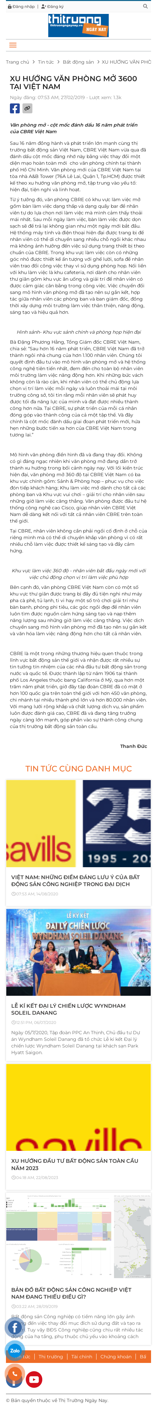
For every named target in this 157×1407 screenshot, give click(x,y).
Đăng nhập (21, 7)
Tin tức (46, 62)
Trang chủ (17, 62)
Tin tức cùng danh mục (78, 768)
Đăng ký (52, 7)
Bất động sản (78, 62)
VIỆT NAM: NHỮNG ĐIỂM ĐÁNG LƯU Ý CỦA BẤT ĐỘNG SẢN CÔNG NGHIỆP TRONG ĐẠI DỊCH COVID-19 (75, 884)
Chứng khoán (116, 1357)
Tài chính (81, 1357)
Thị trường (51, 1357)
